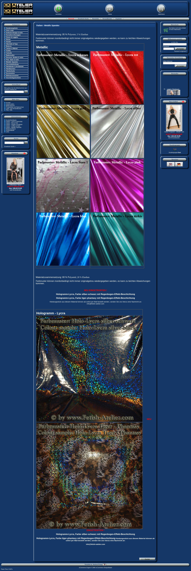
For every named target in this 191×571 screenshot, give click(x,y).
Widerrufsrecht (10, 105)
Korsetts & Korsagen (13, 35)
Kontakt (8, 102)
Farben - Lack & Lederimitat (14, 121)
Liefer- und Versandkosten (13, 108)
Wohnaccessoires (12, 75)
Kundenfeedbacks (11, 120)
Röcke (8, 39)
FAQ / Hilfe (9, 110)
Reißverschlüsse (11, 129)
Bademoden (10, 55)
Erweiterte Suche (83, 19)
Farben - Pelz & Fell (12, 123)
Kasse (110, 14)
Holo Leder (10, 30)
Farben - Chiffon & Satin (13, 126)
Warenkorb (161, 14)
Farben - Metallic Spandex (13, 127)
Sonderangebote (12, 28)
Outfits (8, 50)
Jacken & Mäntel (12, 48)
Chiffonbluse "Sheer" (15, 185)
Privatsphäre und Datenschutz (15, 107)
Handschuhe (10, 71)
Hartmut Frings (99, 564)
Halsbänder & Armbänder (15, 66)
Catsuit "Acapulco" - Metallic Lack (174, 132)
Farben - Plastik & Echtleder (14, 124)
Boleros (9, 46)
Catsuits (9, 53)
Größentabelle (10, 130)
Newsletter (95, 19)
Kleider (8, 41)
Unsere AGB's (10, 104)
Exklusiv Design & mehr (14, 32)
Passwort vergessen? (180, 51)
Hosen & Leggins (12, 37)
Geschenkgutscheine (13, 78)
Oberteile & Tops (12, 44)
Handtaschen (10, 69)
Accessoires (10, 73)
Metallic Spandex (12, 62)
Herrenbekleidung (12, 64)
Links (7, 132)
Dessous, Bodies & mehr (14, 57)
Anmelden (59, 14)
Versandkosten (107, 19)
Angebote (118, 19)
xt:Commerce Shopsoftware (104, 567)
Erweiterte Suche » (10, 146)
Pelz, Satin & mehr (12, 59)
